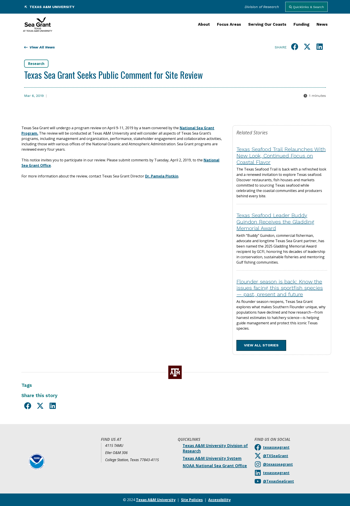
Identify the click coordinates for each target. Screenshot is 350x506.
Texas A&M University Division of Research (215, 448)
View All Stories (261, 345)
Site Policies (192, 499)
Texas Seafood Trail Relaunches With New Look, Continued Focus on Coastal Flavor (281, 155)
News (322, 24)
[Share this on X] (307, 47)
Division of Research (262, 7)
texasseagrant (276, 447)
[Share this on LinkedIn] (319, 47)
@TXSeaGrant (275, 455)
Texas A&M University (49, 7)
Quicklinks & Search (306, 7)
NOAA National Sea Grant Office (215, 465)
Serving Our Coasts (267, 24)
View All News (39, 47)
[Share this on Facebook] (294, 47)
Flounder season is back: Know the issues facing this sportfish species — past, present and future (279, 288)
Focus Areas (229, 24)
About (204, 24)
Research (36, 63)
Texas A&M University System (212, 458)
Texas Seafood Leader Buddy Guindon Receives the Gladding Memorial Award (275, 221)
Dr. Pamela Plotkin (161, 176)
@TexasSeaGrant (278, 481)
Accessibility (219, 499)
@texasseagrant (278, 464)
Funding (301, 24)
